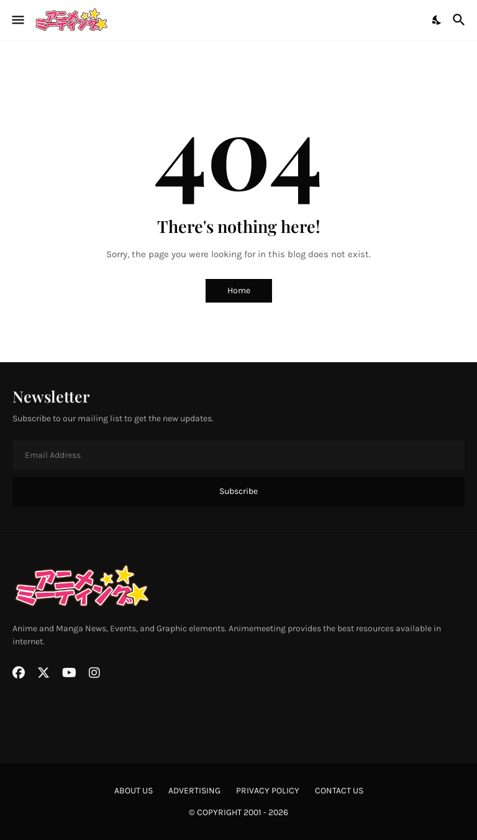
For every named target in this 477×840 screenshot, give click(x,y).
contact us (339, 790)
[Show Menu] (17, 19)
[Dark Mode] (437, 19)
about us (133, 790)
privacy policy (267, 790)
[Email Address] (238, 455)
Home (238, 290)
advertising (194, 790)
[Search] (460, 19)
